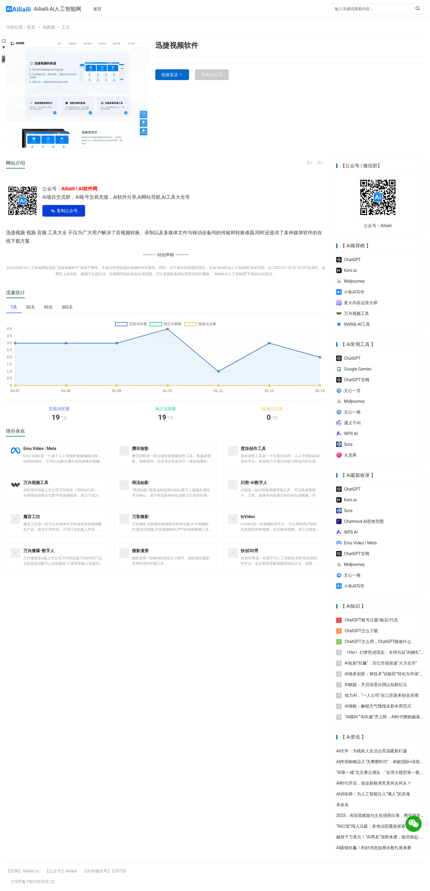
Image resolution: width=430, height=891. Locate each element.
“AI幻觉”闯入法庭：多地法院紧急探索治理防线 (379, 826)
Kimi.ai (346, 270)
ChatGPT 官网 (352, 379)
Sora (344, 444)
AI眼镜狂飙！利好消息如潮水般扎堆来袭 (373, 847)
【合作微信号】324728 (104, 871)
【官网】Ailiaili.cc (22, 871)
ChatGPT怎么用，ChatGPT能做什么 (373, 641)
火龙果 (346, 455)
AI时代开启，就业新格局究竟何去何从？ (373, 783)
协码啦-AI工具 (353, 324)
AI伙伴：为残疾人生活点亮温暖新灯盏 (371, 750)
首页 (97, 9)
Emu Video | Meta (356, 543)
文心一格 (348, 412)
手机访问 (209, 74)
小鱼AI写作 (350, 292)
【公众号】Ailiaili (61, 871)
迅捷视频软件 (68, 268)
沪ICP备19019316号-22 (33, 881)
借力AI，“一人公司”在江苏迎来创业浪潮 (377, 695)
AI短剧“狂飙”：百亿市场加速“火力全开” (376, 663)
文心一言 (348, 390)
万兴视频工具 (352, 313)
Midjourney (350, 281)
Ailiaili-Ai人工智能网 (57, 9)
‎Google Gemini (353, 369)
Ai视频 (49, 27)
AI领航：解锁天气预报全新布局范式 (373, 706)
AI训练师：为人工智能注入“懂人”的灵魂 (373, 794)
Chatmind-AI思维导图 (360, 521)
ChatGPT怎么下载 (357, 630)
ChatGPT (348, 259)
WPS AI (347, 433)
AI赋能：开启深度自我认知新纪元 (371, 684)
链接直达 (169, 74)
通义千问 (348, 422)
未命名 (342, 804)
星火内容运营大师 (356, 302)
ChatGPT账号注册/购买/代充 (367, 620)
